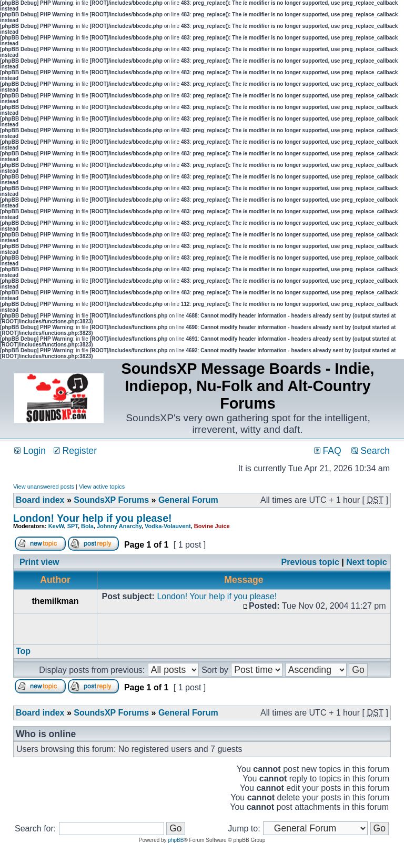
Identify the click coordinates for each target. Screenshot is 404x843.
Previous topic (310, 562)
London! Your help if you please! (92, 518)
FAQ (327, 450)
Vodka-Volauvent (168, 526)
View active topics (102, 486)
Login (30, 450)
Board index (40, 499)
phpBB (176, 840)
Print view (39, 562)
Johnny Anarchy (119, 526)
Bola (87, 526)
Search (370, 450)
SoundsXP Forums (111, 499)
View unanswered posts (43, 486)
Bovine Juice (212, 526)
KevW (56, 526)
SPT (72, 526)
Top (23, 651)
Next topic (366, 562)
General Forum (188, 499)
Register (75, 450)
